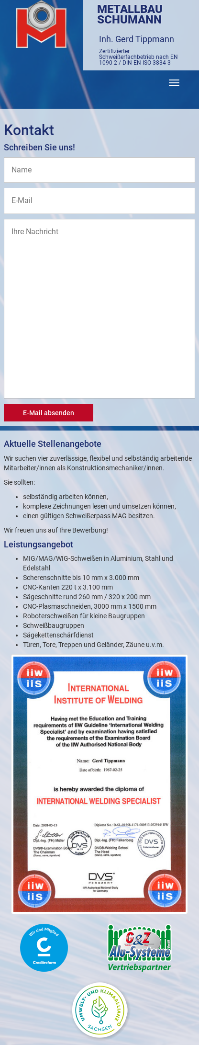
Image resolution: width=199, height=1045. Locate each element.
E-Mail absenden (48, 413)
